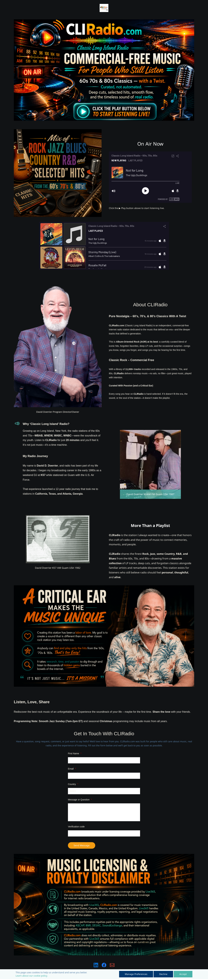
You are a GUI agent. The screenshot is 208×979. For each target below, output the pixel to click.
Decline (163, 974)
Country (73, 784)
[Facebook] (104, 965)
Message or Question (80, 799)
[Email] (112, 965)
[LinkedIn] (96, 965)
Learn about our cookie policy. (32, 975)
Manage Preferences (136, 974)
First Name (74, 753)
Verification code (76, 826)
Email (72, 768)
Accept (183, 974)
